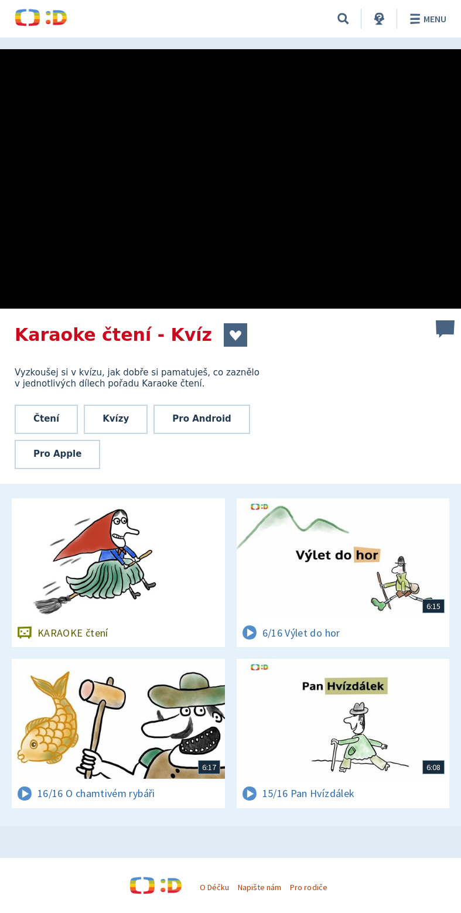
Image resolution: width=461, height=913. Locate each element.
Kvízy (116, 418)
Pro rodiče (308, 887)
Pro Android (201, 418)
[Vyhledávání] (343, 18)
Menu (426, 19)
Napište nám (259, 887)
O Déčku (214, 887)
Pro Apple (57, 454)
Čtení (46, 418)
